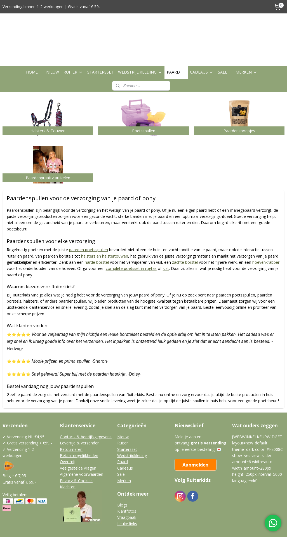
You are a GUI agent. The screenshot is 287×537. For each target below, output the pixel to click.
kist (166, 242)
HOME (32, 46)
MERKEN (246, 46)
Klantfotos (126, 485)
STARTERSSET (100, 46)
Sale (121, 448)
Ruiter (122, 417)
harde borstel (97, 236)
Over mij (67, 435)
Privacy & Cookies (76, 454)
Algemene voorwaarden (81, 448)
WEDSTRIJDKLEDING (140, 46)
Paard (122, 435)
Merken (124, 454)
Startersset (127, 423)
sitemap (121, 527)
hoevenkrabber (265, 236)
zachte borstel (185, 236)
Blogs (122, 478)
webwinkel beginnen (154, 527)
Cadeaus (125, 442)
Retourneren (71, 423)
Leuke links (127, 497)
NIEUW (52, 46)
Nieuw (123, 410)
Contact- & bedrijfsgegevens (86, 410)
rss (133, 527)
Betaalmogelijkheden (79, 429)
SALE (222, 46)
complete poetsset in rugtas (131, 242)
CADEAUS (201, 46)
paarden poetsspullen (88, 223)
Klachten (68, 460)
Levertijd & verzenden (80, 417)
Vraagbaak (126, 491)
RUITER (73, 46)
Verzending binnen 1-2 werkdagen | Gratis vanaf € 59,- (52, 6)
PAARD (176, 46)
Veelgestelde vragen (78, 442)
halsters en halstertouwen (104, 230)
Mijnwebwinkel (203, 527)
